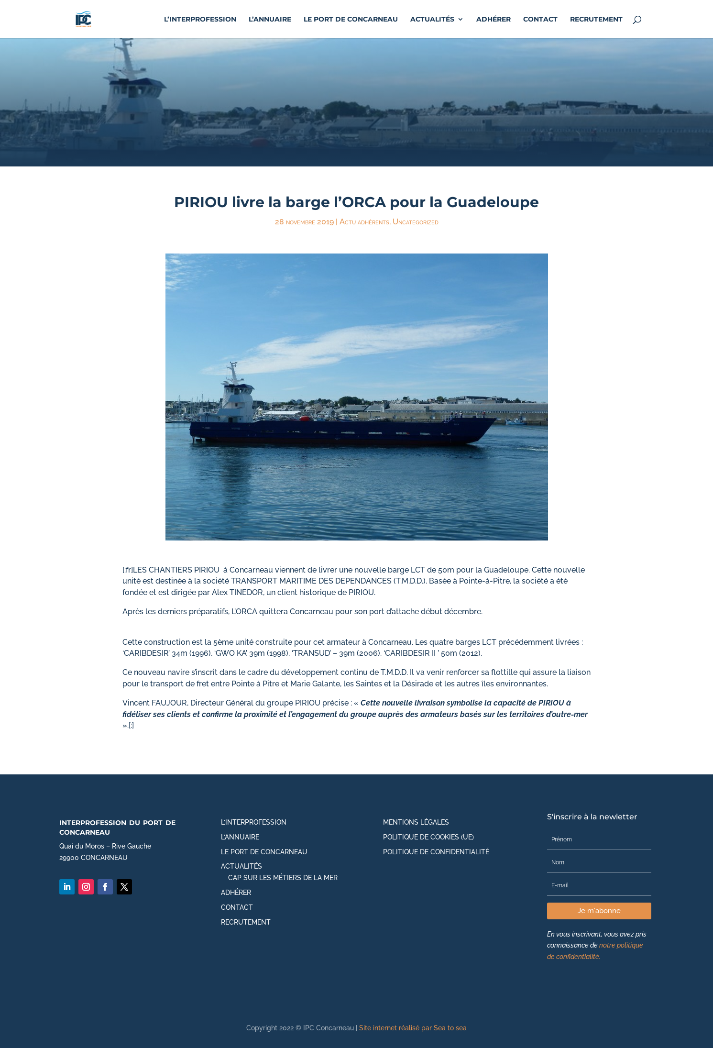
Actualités (432, 19)
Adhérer (493, 19)
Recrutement (596, 19)
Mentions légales (416, 822)
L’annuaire (270, 19)
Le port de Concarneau (351, 19)
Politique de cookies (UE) (428, 837)
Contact (540, 19)
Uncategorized (416, 221)
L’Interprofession (200, 19)
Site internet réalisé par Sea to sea (413, 1028)
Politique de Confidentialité (436, 852)
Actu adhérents (364, 221)
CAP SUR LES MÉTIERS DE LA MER (283, 878)
